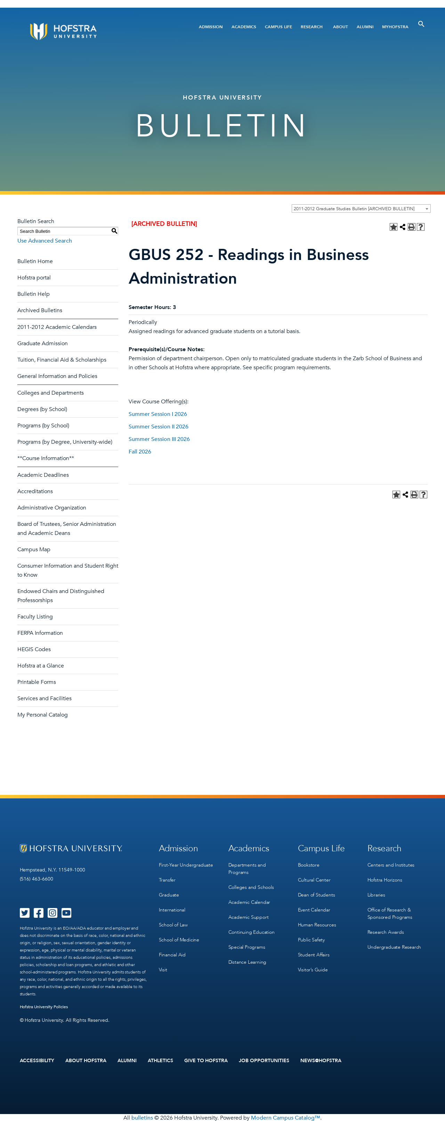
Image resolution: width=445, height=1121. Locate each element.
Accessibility (37, 1060)
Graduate (169, 892)
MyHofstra (395, 27)
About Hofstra (85, 1060)
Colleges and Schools (251, 885)
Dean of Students (316, 892)
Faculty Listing (35, 617)
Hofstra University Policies (44, 1007)
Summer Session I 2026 (158, 414)
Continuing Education (251, 928)
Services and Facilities (44, 698)
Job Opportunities (264, 1060)
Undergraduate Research (394, 942)
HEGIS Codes (34, 649)
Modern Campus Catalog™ (285, 1117)
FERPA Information (40, 633)
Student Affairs (314, 949)
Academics (244, 27)
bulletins (142, 1117)
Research (312, 27)
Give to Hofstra (206, 1060)
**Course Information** (45, 458)
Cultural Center (314, 878)
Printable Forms (36, 682)
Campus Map (33, 549)
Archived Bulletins (39, 310)
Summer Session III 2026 (159, 439)
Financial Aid (172, 949)
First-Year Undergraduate (186, 864)
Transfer (167, 878)
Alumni (365, 27)
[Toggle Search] (421, 24)
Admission (211, 27)
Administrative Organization (51, 508)
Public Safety (311, 935)
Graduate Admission (42, 343)
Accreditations (35, 491)
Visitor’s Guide (313, 964)
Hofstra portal (34, 278)
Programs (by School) (43, 425)
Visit (163, 964)
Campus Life (278, 27)
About (340, 27)
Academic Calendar (249, 900)
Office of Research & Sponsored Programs (389, 910)
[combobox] (361, 208)
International (172, 906)
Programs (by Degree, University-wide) (64, 442)
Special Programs (246, 942)
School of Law (173, 921)
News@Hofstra (320, 1060)
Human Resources (317, 921)
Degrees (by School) (42, 409)
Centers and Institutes (391, 864)
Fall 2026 (140, 452)
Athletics (160, 1060)
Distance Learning (247, 957)
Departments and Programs (247, 868)
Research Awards (385, 928)
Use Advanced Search (44, 241)
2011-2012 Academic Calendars (57, 327)
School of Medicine (179, 935)
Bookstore (308, 864)
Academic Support (248, 914)
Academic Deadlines (43, 475)
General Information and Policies (57, 376)
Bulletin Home (35, 261)
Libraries (376, 892)
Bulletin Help (33, 294)
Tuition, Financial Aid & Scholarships (61, 360)
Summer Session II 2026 (158, 427)
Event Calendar (314, 906)
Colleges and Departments (50, 393)
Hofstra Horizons (384, 878)
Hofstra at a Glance (40, 666)
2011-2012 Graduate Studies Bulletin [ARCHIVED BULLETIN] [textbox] (354, 209)
